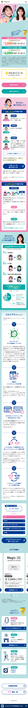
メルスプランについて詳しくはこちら (13, 540)
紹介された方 (14, 91)
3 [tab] (16, 595)
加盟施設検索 (12, 686)
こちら (21, 173)
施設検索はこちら (13, 645)
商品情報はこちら (13, 590)
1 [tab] (11, 595)
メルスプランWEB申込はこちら (13, 628)
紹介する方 (14, 85)
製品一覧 (13, 692)
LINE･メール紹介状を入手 (13, 166)
